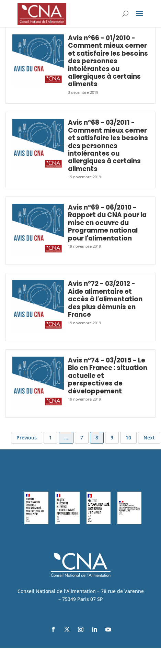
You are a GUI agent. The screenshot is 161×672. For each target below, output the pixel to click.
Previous (26, 437)
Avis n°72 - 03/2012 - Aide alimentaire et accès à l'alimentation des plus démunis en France (105, 299)
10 (128, 437)
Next (149, 437)
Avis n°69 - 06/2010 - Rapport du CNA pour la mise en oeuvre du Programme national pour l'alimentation (107, 223)
